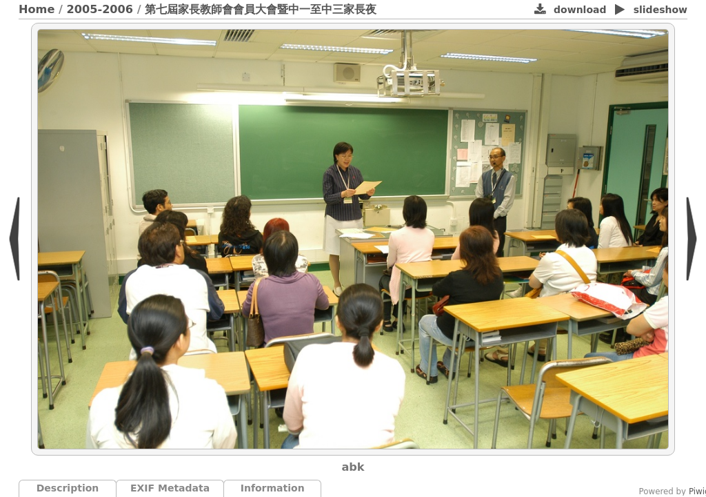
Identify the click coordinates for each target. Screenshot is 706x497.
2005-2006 (100, 9)
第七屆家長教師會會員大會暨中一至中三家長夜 (260, 9)
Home (36, 9)
